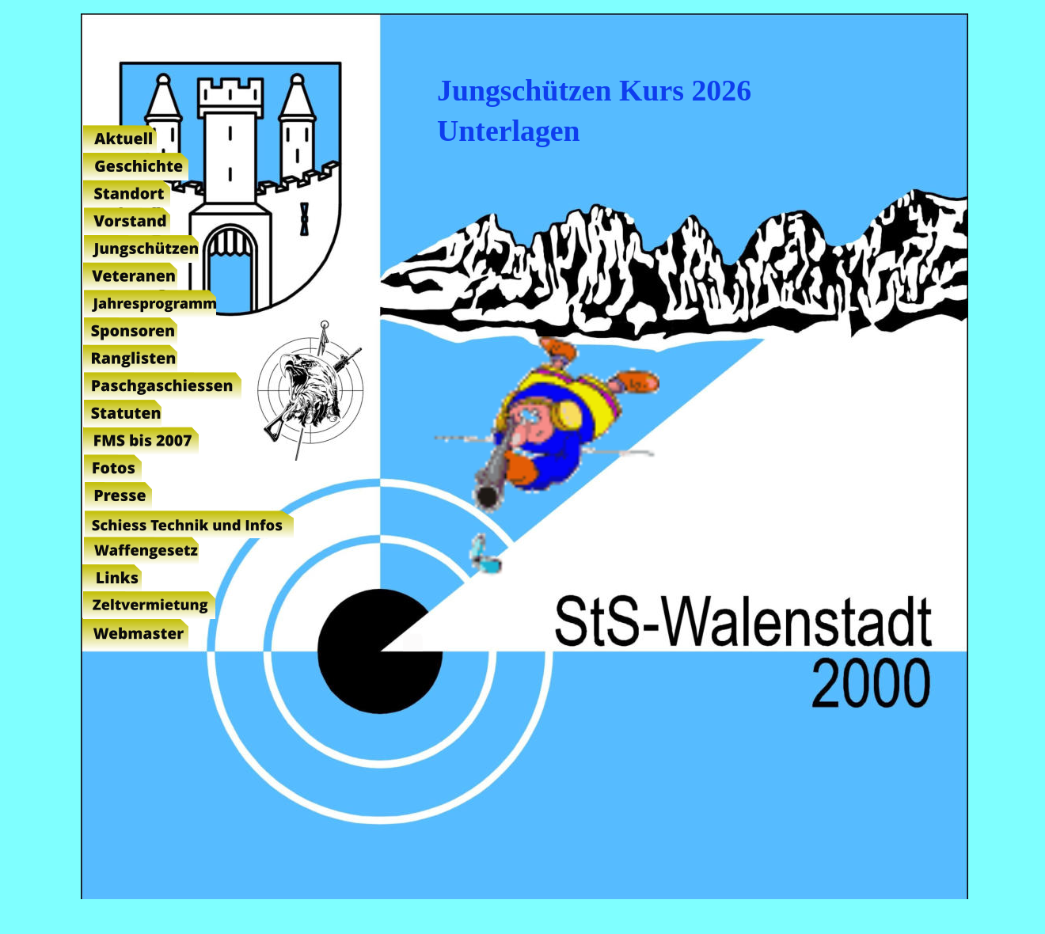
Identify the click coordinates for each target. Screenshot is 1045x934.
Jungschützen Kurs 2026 (594, 90)
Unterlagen (508, 130)
